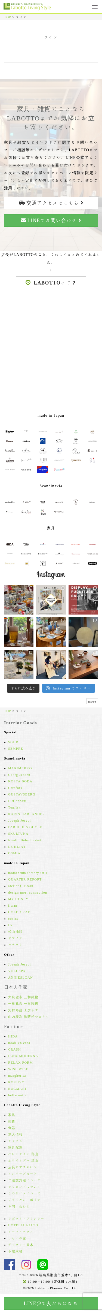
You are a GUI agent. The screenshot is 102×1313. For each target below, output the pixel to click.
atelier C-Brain (20, 885)
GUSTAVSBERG (21, 794)
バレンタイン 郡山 (23, 1153)
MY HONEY (18, 898)
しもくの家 (17, 1238)
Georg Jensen (19, 774)
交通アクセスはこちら (51, 202)
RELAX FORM (20, 1062)
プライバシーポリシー (26, 1199)
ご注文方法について (24, 1180)
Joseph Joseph (20, 820)
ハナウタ (15, 944)
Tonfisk (14, 807)
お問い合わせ (19, 1206)
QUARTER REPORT (25, 879)
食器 (12, 1127)
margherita (17, 1075)
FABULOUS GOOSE (25, 826)
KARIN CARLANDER (26, 813)
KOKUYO (16, 1082)
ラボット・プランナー (26, 1218)
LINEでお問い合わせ (51, 220)
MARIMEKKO (20, 768)
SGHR (13, 741)
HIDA (13, 1036)
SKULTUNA (18, 833)
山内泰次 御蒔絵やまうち (29, 1016)
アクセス (15, 1140)
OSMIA (14, 853)
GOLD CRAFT (20, 911)
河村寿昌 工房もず (23, 1010)
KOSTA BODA (20, 781)
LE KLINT (17, 846)
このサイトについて (24, 1193)
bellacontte (17, 1095)
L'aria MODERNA (23, 1055)
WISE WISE (18, 1068)
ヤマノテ (15, 938)
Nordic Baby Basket (25, 840)
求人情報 (15, 1134)
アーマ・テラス (21, 1231)
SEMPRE (15, 748)
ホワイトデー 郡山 (23, 1160)
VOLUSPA (17, 970)
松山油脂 (15, 931)
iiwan (12, 905)
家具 (12, 1114)
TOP (7, 17)
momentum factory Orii (27, 872)
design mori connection (27, 892)
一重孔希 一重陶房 (23, 1003)
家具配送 (15, 1147)
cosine (13, 918)
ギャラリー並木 (21, 1244)
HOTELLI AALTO (23, 1225)
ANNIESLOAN (20, 977)
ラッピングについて (24, 1186)
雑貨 (12, 1121)
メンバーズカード (22, 1173)
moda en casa (19, 1042)
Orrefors (15, 787)
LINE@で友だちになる (51, 1303)
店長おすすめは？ (22, 1167)
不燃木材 (15, 1251)
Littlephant (17, 800)
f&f (11, 925)
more (92, 701)
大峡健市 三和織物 (23, 997)
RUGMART (17, 1088)
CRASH (14, 1049)
